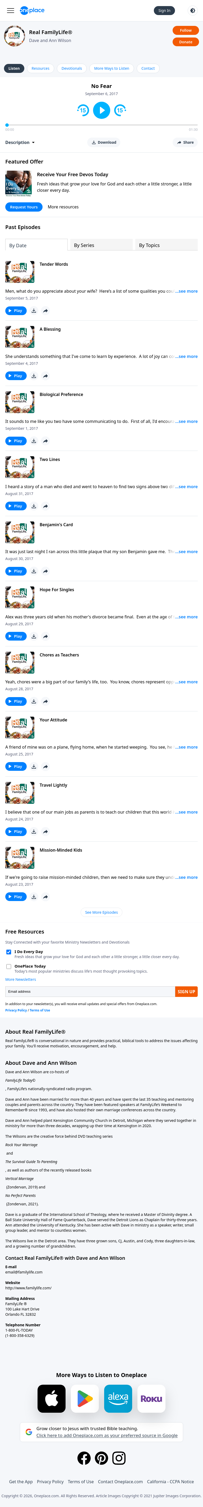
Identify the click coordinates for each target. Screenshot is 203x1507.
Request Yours (24, 206)
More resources (63, 207)
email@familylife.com (24, 1272)
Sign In (164, 10)
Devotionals (72, 68)
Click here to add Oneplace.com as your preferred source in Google (107, 1435)
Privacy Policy (50, 1482)
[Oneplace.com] (32, 10)
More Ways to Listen (111, 68)
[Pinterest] (101, 1458)
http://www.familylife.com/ (28, 1287)
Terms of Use (81, 1482)
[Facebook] (84, 1458)
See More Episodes (101, 912)
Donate (185, 41)
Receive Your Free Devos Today (72, 174)
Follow (186, 30)
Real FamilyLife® (50, 32)
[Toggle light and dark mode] (193, 11)
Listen (14, 68)
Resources (40, 68)
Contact (148, 68)
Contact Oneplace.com (120, 1482)
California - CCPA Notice (170, 1482)
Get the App (21, 1482)
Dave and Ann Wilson (50, 40)
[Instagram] (119, 1458)
